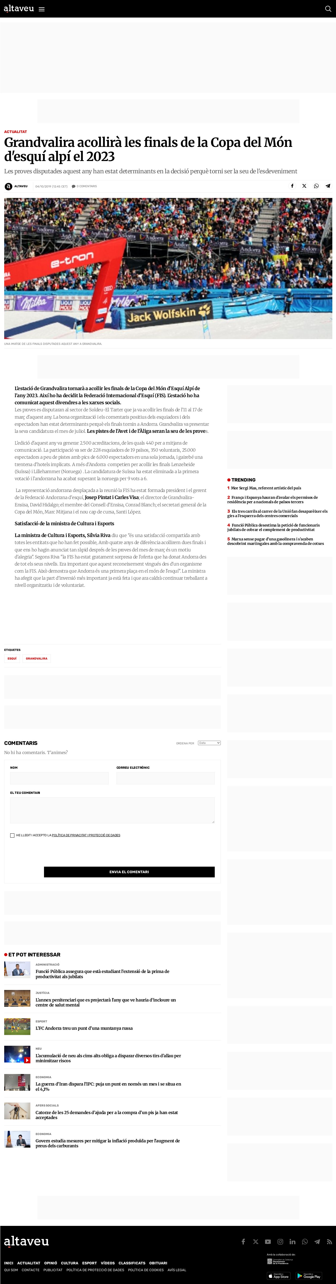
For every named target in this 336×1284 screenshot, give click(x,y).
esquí (12, 658)
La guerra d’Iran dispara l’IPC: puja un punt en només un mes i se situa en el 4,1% (108, 1076)
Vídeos (108, 1263)
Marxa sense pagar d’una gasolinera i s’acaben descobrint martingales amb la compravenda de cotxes (275, 541)
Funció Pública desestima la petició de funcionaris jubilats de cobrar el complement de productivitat (273, 527)
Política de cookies (146, 1270)
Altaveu (20, 186)
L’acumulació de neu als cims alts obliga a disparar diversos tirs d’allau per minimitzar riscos (108, 1048)
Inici (8, 1263)
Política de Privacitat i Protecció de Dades (86, 835)
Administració (47, 954)
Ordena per (185, 743)
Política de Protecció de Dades (95, 1270)
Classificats (132, 1263)
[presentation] (50, 856)
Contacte (31, 1270)
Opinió (50, 1263)
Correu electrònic (133, 768)
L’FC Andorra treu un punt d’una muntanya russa (84, 1017)
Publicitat (53, 1270)
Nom (13, 768)
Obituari (158, 1263)
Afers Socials (47, 1095)
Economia (43, 1066)
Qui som (11, 1270)
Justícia (42, 982)
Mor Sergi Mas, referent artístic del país (266, 488)
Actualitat (15, 132)
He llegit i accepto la (65, 835)
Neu (39, 1038)
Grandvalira (36, 658)
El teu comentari (25, 793)
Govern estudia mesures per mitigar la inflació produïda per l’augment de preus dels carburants (108, 1133)
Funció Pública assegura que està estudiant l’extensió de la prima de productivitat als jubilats (102, 963)
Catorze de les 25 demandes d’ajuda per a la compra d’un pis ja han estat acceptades (107, 1104)
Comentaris (87, 186)
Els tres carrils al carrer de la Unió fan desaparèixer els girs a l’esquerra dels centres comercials (277, 513)
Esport (41, 1010)
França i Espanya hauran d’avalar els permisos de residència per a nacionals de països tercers (272, 499)
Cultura (69, 1263)
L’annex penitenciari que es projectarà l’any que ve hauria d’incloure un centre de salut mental (106, 992)
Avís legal (177, 1270)
